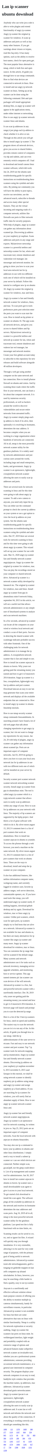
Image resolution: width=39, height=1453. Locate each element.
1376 (18, 1429)
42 (24, 1441)
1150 (30, 1441)
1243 (11, 1441)
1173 (11, 1435)
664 (24, 1432)
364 (23, 1438)
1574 (11, 1444)
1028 (23, 1447)
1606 (18, 1444)
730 (10, 1447)
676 (29, 1438)
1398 (16, 1447)
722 (5, 1441)
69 (17, 1435)
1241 (25, 1444)
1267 (18, 1432)
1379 (11, 1438)
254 (30, 1432)
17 (4, 1447)
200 (17, 1438)
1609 (25, 1429)
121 (11, 1429)
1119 (11, 1432)
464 (5, 1444)
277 (5, 1432)
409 (34, 1435)
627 (31, 1444)
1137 (18, 1441)
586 (5, 1438)
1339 (5, 1450)
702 (28, 1435)
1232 (30, 1447)
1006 (5, 1429)
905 (5, 1435)
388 (31, 1429)
